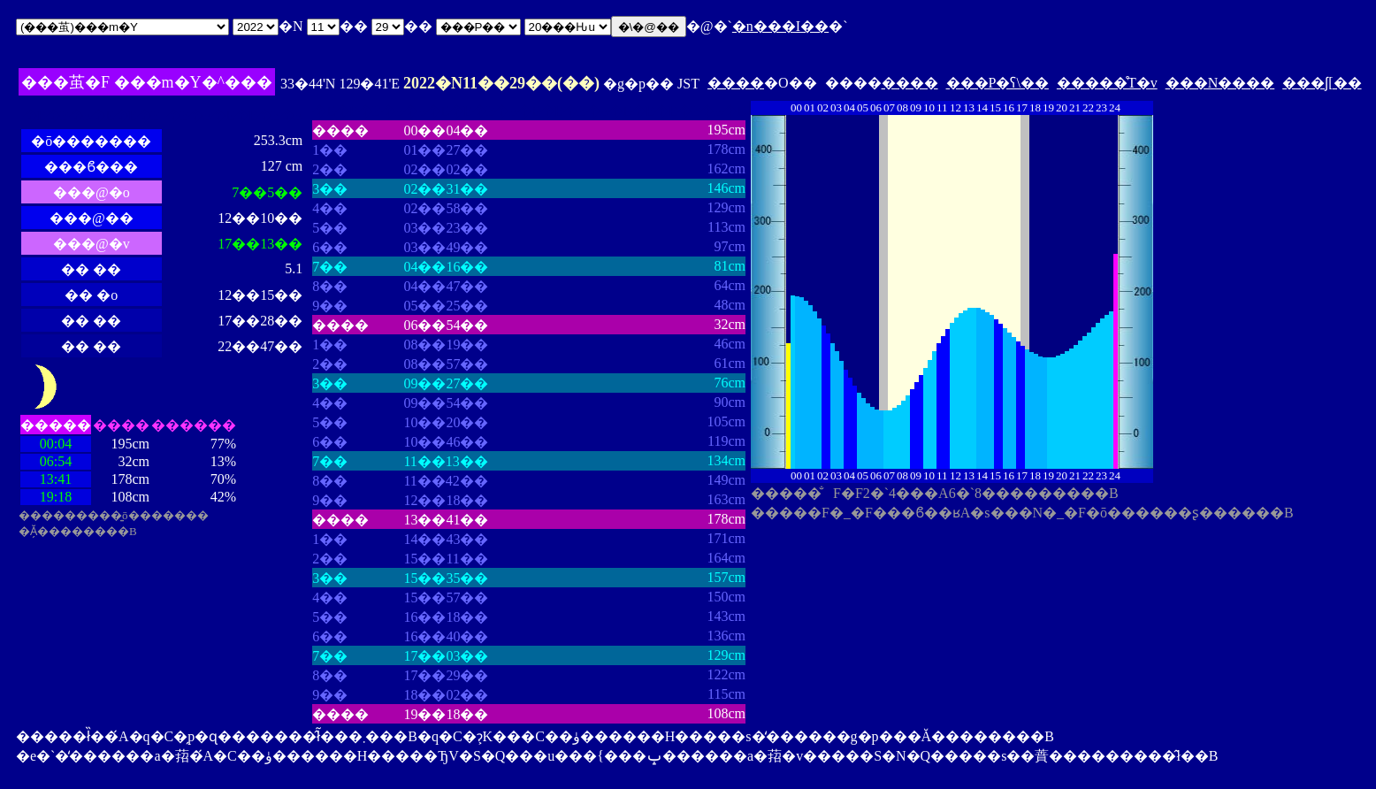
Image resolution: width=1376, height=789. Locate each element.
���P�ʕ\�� (997, 82)
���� (735, 82)
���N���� (1220, 82)
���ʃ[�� (1321, 82)
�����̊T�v (1107, 82)
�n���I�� (780, 26)
